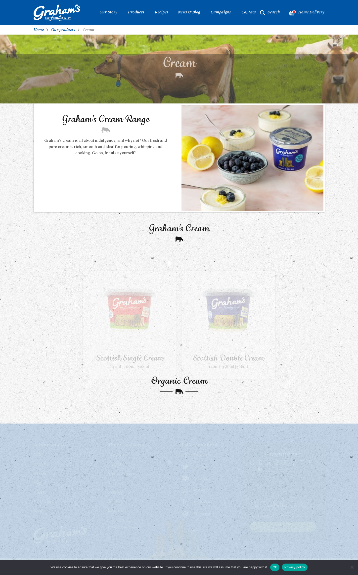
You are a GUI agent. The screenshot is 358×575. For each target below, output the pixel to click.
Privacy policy (294, 567)
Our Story (108, 12)
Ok (275, 567)
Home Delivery (306, 13)
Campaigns (221, 12)
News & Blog (189, 12)
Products (136, 12)
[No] (351, 567)
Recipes (161, 12)
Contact (248, 12)
